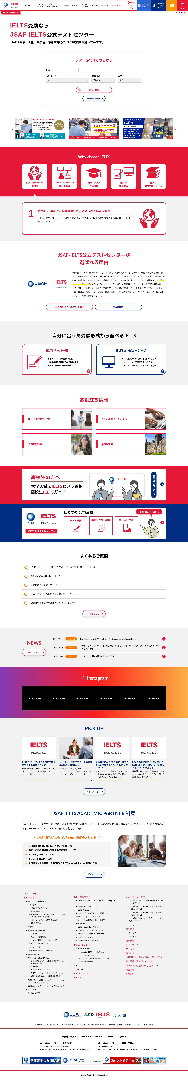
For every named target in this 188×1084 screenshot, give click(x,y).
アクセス (130, 953)
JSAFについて (137, 1029)
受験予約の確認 (93, 98)
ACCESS (131, 2)
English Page (116, 5)
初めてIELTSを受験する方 (37, 906)
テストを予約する (10, 12)
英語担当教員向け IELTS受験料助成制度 (46, 981)
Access (80, 973)
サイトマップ (132, 949)
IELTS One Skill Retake (39, 938)
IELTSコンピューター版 (37, 935)
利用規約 (130, 978)
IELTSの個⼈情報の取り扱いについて (144, 970)
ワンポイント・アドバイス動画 (90, 935)
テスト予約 (31, 909)
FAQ (79, 970)
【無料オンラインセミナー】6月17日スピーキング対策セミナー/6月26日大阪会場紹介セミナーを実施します (123, 652)
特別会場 (105, 5)
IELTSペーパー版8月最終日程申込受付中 (123, 661)
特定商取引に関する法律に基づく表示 (144, 961)
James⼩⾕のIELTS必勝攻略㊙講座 (91, 924)
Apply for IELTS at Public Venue (92, 956)
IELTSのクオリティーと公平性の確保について (46, 990)
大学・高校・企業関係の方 (38, 962)
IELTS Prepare (83, 914)
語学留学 (132, 941)
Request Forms (81, 977)
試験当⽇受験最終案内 (52, 5)
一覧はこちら (93, 618)
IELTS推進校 (35, 971)
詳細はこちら (93, 879)
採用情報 (130, 945)
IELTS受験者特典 (82, 901)
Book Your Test (83, 953)
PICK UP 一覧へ (93, 796)
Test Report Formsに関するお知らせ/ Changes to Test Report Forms (123, 643)
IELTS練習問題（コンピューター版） (45, 945)
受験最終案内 (36, 928)
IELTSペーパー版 (34, 951)
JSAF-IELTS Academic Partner (42, 974)
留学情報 (95, 5)
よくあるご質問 (85, 5)
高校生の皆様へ (33, 959)
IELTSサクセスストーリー (87, 942)
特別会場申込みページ (39, 916)
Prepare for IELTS (82, 949)
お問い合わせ (132, 957)
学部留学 (132, 937)
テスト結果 (64, 5)
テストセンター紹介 (135, 901)
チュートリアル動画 (38, 941)
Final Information (87, 966)
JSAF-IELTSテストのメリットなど (69, 309)
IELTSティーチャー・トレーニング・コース (47, 977)
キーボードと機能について (41, 948)
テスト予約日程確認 (39, 5)
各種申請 (75, 5)
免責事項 (130, 974)
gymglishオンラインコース (88, 911)
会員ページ (81, 928)
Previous (13, 128)
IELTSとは (28, 5)
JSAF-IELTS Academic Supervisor (90, 938)
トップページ (30, 898)
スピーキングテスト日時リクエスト (44, 924)
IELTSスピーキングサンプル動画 (90, 918)
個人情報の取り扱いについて (140, 966)
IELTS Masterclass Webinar (88, 931)
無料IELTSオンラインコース (88, 921)
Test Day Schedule (88, 960)
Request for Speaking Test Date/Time (95, 963)
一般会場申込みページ (39, 912)
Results (77, 981)
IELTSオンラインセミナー (87, 945)
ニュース (71, 643)
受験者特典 (118, 309)
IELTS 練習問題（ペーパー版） (42, 955)
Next (175, 128)
